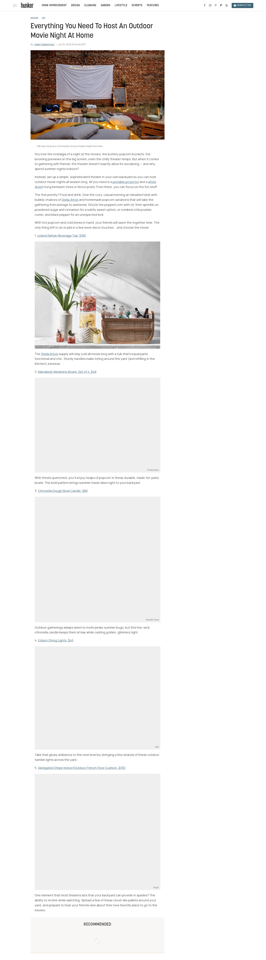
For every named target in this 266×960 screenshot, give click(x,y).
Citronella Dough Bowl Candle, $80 (63, 491)
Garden (105, 5)
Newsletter (242, 5)
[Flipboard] (221, 5)
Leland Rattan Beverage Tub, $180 (61, 235)
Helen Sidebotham (44, 44)
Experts (137, 5)
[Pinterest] (215, 5)
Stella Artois (69, 200)
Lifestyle (121, 5)
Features (153, 5)
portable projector (126, 182)
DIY (44, 18)
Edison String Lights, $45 (55, 640)
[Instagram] (210, 5)
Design (75, 5)
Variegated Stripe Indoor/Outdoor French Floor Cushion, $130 (81, 768)
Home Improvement (54, 5)
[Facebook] (204, 5)
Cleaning (90, 5)
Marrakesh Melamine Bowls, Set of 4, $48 (67, 372)
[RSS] (226, 5)
